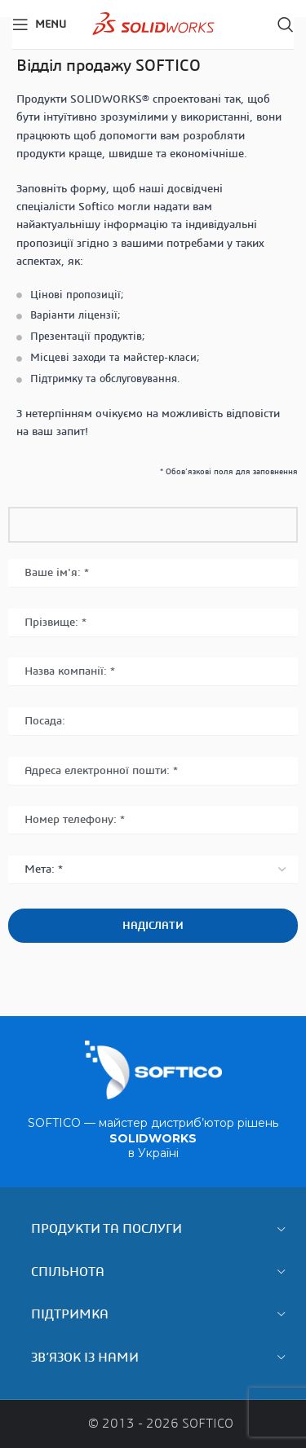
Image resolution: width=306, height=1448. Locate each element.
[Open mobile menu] (39, 24)
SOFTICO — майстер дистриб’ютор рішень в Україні (153, 1138)
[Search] (285, 24)
